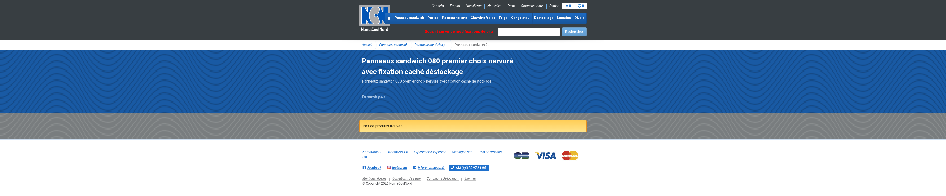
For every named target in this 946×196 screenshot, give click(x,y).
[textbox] (529, 32)
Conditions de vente (406, 178)
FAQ (365, 157)
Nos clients (474, 6)
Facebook (374, 167)
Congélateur (521, 18)
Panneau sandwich (409, 18)
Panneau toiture (454, 18)
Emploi (455, 6)
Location (564, 18)
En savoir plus (373, 97)
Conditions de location (443, 178)
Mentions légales (374, 178)
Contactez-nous (532, 6)
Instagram (399, 167)
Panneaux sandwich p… (431, 45)
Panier (568, 6)
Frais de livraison (490, 152)
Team (511, 6)
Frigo (503, 18)
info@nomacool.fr (431, 167)
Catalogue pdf (462, 152)
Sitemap (470, 178)
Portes (433, 18)
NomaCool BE (372, 152)
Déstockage (543, 18)
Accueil (367, 45)
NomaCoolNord (374, 19)
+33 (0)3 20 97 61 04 (470, 168)
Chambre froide (483, 18)
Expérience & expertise (430, 152)
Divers (579, 18)
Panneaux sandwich (393, 45)
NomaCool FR (398, 152)
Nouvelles (494, 6)
